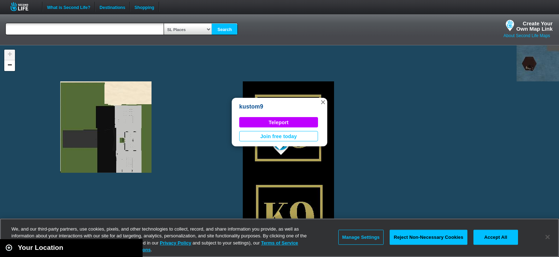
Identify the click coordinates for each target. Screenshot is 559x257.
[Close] (547, 237)
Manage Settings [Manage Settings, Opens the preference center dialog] (361, 237)
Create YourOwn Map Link (534, 26)
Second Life (23, 6)
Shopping (144, 7)
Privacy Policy (175, 243)
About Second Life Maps (526, 35)
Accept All (495, 237)
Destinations (112, 7)
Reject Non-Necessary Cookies (428, 237)
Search (224, 29)
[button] (323, 102)
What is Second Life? (68, 7)
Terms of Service (279, 243)
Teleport (279, 122)
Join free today (278, 136)
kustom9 (251, 107)
